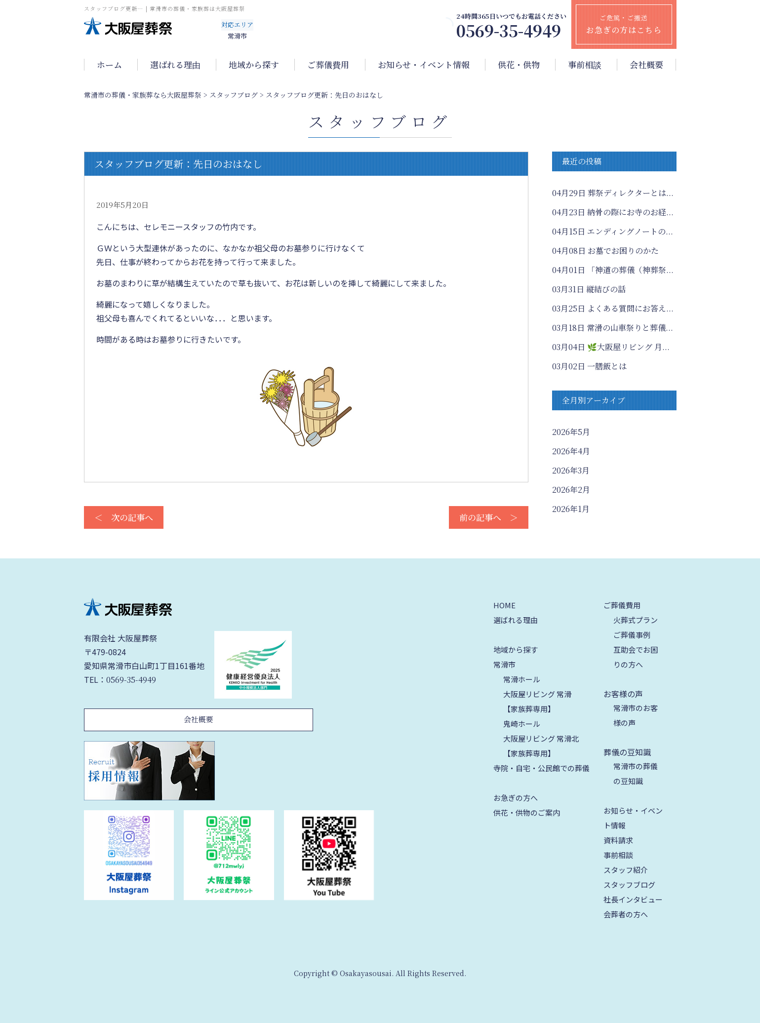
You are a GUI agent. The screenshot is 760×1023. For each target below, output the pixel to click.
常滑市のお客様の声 (635, 715)
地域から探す (254, 65)
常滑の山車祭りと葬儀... (612, 327)
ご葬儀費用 (328, 65)
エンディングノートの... (612, 231)
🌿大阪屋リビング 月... (611, 347)
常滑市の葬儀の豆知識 (635, 773)
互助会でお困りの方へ (635, 656)
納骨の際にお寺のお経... (613, 212)
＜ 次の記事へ (123, 517)
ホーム (109, 65)
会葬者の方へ (625, 914)
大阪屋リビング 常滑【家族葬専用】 (537, 701)
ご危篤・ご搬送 (624, 24)
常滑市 (504, 664)
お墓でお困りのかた (605, 250)
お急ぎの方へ (515, 797)
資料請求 (618, 840)
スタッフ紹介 (625, 870)
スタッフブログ (629, 884)
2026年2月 (571, 489)
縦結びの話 (589, 289)
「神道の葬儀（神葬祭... (613, 269)
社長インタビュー (633, 899)
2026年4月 (571, 451)
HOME (504, 605)
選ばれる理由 (175, 65)
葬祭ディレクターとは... (613, 192)
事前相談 (584, 65)
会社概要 (646, 65)
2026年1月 (571, 508)
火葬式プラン (635, 620)
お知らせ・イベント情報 (424, 65)
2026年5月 (571, 431)
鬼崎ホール (521, 723)
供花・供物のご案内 (526, 812)
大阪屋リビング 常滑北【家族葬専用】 (541, 745)
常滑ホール (521, 679)
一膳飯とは (589, 366)
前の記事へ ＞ (488, 517)
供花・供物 (519, 65)
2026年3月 (571, 470)
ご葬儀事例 (631, 635)
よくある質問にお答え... (613, 308)
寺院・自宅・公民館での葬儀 (541, 768)
